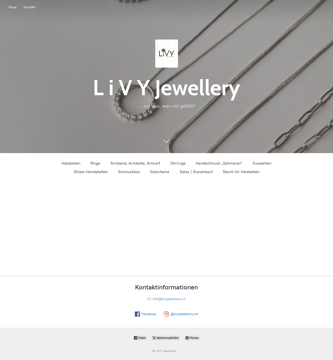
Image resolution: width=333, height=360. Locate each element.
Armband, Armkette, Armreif (135, 163)
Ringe (95, 163)
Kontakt (29, 7)
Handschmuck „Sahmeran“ (219, 163)
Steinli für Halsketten (241, 171)
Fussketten (262, 163)
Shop (12, 7)
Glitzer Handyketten (91, 171)
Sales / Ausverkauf (196, 171)
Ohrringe (178, 163)
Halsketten (71, 163)
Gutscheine (159, 171)
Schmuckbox (129, 171)
